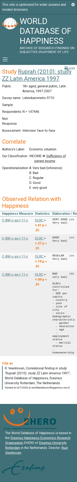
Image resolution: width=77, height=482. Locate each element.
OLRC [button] (39, 220)
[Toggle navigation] (5, 59)
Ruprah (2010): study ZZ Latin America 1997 (36, 75)
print (69, 68)
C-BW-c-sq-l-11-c (15, 220)
